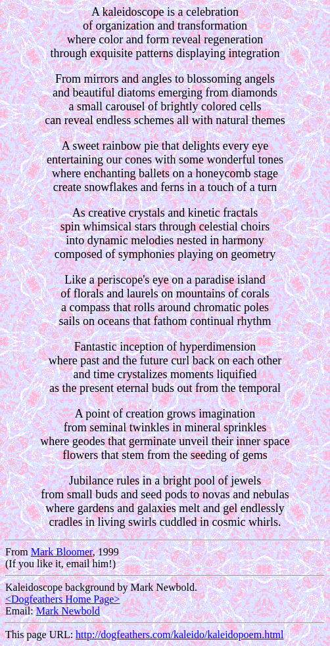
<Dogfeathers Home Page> (62, 599)
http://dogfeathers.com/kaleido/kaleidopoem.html (179, 634)
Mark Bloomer (62, 551)
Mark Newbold (68, 610)
